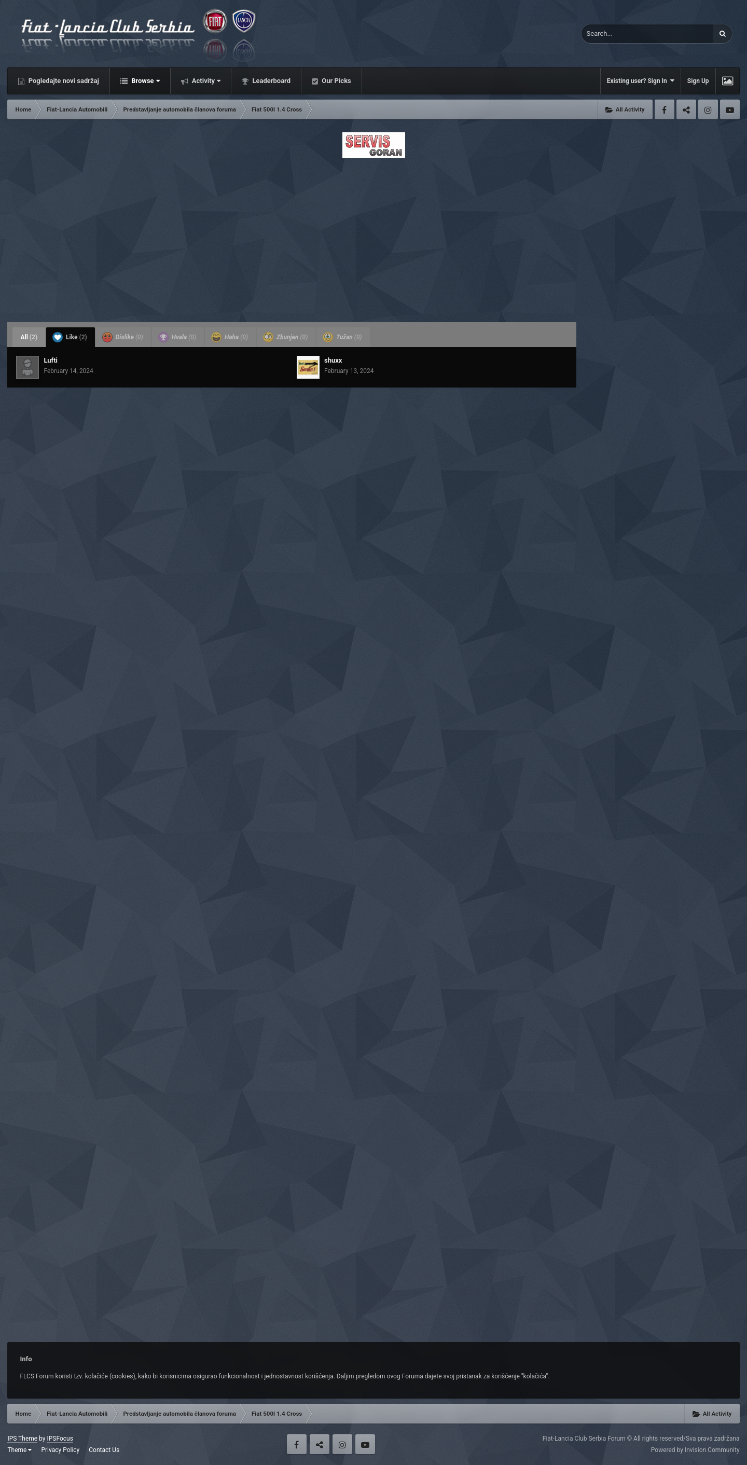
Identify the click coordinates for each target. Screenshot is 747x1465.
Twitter (686, 109)
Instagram (708, 109)
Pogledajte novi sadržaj (62, 81)
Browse (145, 81)
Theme (19, 1450)
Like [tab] (69, 337)
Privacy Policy (60, 1450)
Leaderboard (270, 81)
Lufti (51, 360)
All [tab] (28, 337)
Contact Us (104, 1450)
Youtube (730, 109)
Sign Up (698, 81)
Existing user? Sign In (640, 81)
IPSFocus (60, 1438)
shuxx (333, 360)
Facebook (664, 109)
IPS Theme (22, 1438)
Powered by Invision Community (695, 1450)
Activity (205, 81)
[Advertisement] (373, 237)
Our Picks (335, 81)
